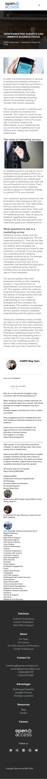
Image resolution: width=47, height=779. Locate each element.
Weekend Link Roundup (13, 599)
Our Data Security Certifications (23, 645)
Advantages (24, 684)
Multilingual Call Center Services (16, 577)
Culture (6, 549)
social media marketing (20, 89)
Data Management (11, 557)
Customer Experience (12, 551)
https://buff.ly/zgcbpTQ (13, 437)
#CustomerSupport (11, 486)
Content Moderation (11, 546)
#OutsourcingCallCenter (24, 478)
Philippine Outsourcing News (15, 590)
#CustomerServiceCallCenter (15, 483)
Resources (23, 704)
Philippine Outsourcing (12, 588)
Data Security (9, 560)
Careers (23, 721)
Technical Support (11, 595)
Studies (23, 713)
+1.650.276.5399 (25, 675)
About (23, 634)
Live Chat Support (11, 575)
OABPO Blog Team (11, 42)
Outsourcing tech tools (13, 584)
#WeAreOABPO (10, 476)
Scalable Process (23, 692)
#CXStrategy (8, 481)
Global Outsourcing (11, 571)
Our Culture (23, 642)
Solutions (7, 593)
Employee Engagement (13, 566)
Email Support (9, 564)
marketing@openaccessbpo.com (22, 665)
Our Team (23, 639)
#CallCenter (8, 478)
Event (5, 568)
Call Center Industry (11, 542)
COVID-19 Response (23, 649)
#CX (22, 418)
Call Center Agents (11, 540)
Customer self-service (12, 553)
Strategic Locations (23, 695)
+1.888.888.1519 (25, 672)
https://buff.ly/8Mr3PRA (13, 471)
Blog (23, 709)
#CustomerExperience (26, 396)
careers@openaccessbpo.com (25, 669)
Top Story (7, 597)
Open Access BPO (18, 386)
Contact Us (23, 657)
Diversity (7, 562)
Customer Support (11, 555)
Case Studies (8, 544)
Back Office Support (11, 537)
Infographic (8, 573)
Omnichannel (9, 579)
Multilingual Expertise (23, 689)
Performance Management (14, 586)
